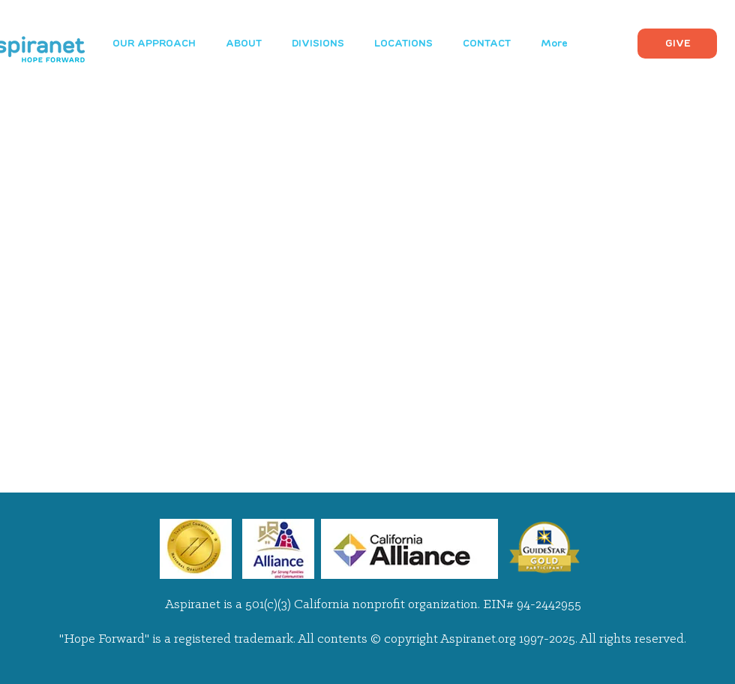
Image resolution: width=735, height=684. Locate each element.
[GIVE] (677, 44)
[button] (318, 43)
